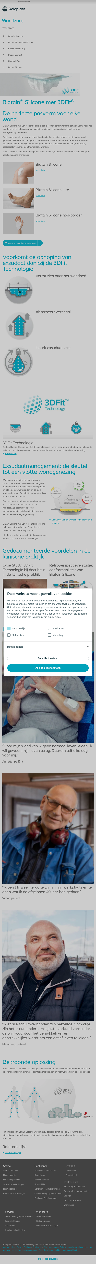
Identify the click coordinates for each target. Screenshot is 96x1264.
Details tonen (15, 646)
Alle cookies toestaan (48, 667)
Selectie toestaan (48, 658)
